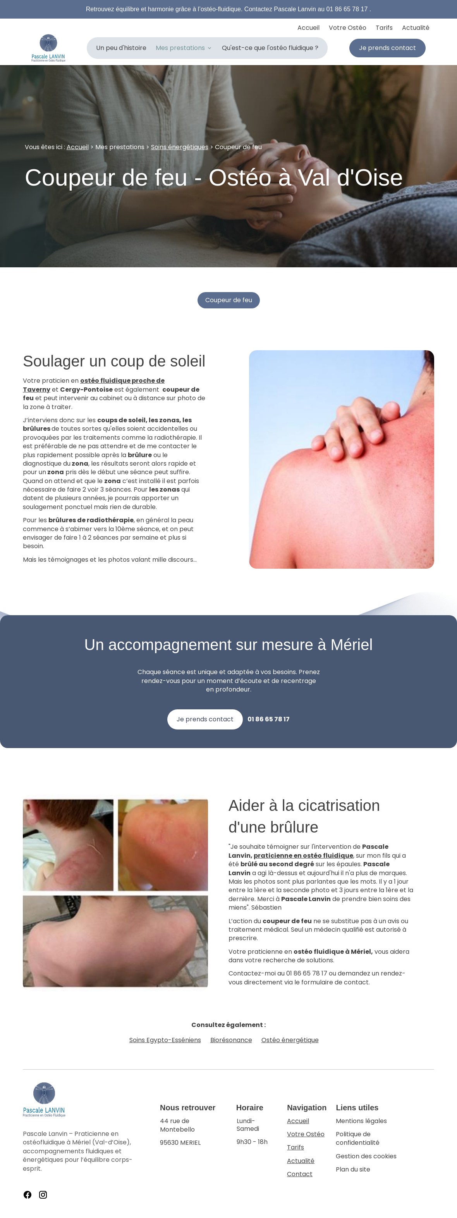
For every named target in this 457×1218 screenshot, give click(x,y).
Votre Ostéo (347, 27)
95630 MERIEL (193, 1132)
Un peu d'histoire (121, 47)
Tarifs (384, 27)
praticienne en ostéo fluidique (303, 855)
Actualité (416, 27)
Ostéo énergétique (290, 1040)
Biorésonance (231, 1040)
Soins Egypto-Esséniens (165, 1040)
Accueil (308, 27)
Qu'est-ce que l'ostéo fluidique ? (270, 47)
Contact (300, 1174)
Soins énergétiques (179, 147)
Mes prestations (180, 47)
